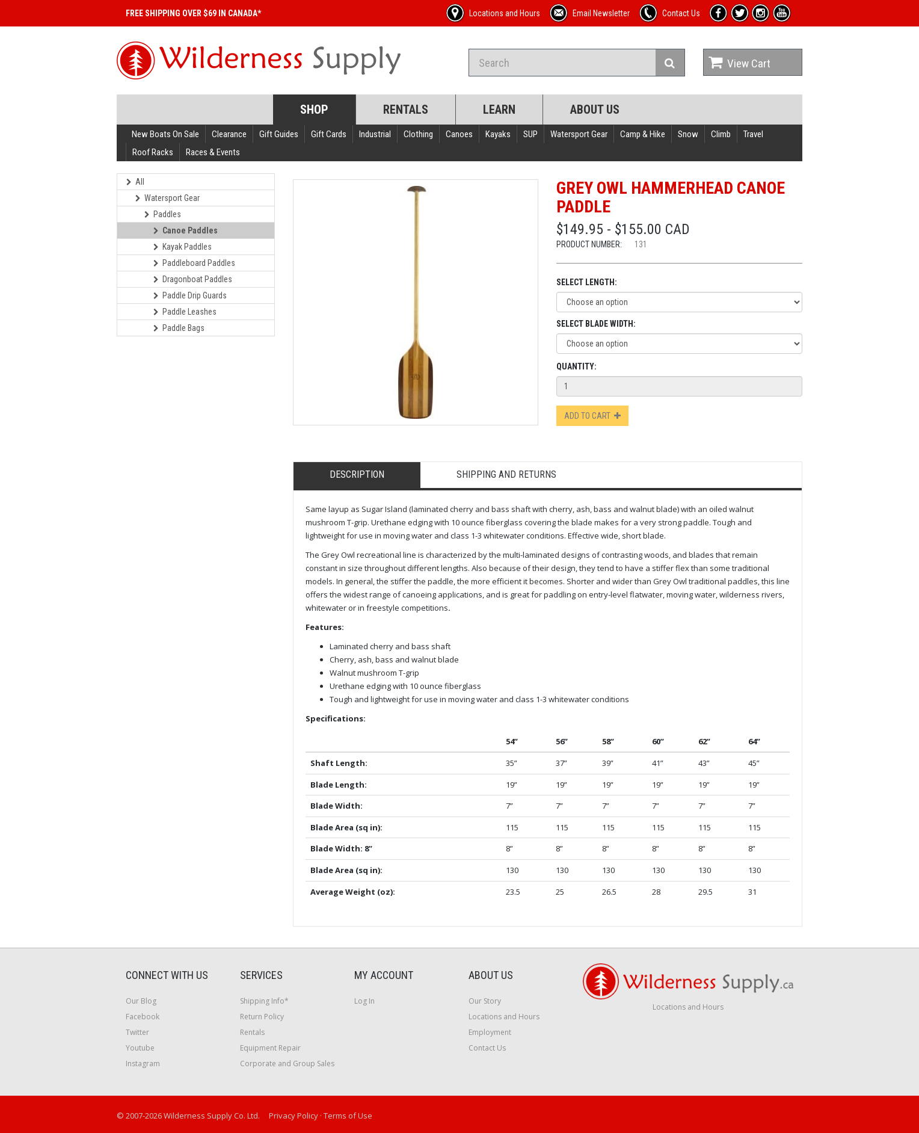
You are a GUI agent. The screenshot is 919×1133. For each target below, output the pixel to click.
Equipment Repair (270, 1048)
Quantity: (576, 366)
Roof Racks (152, 152)
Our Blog (141, 1001)
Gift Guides (278, 134)
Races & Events (213, 152)
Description (357, 474)
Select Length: (586, 282)
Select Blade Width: (596, 324)
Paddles (162, 214)
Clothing (418, 134)
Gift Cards (328, 134)
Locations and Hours (504, 1016)
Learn (499, 109)
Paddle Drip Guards (190, 295)
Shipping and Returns (506, 474)
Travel (753, 134)
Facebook (142, 1016)
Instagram (143, 1063)
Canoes (459, 134)
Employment (490, 1032)
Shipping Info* (264, 1001)
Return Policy (262, 1016)
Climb (721, 134)
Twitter (137, 1032)
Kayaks (498, 134)
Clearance (229, 134)
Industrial (375, 134)
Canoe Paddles (185, 230)
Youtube (140, 1048)
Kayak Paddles (182, 247)
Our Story (485, 1001)
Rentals (405, 109)
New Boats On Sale (165, 134)
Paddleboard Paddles (194, 263)
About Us (594, 109)
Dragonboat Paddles (192, 279)
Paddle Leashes (185, 311)
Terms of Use (348, 1115)
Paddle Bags (178, 328)
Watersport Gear (578, 134)
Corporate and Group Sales (287, 1063)
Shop (314, 109)
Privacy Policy (293, 1115)
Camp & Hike (642, 134)
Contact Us (487, 1048)
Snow (688, 134)
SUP (530, 134)
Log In (364, 1001)
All (135, 182)
